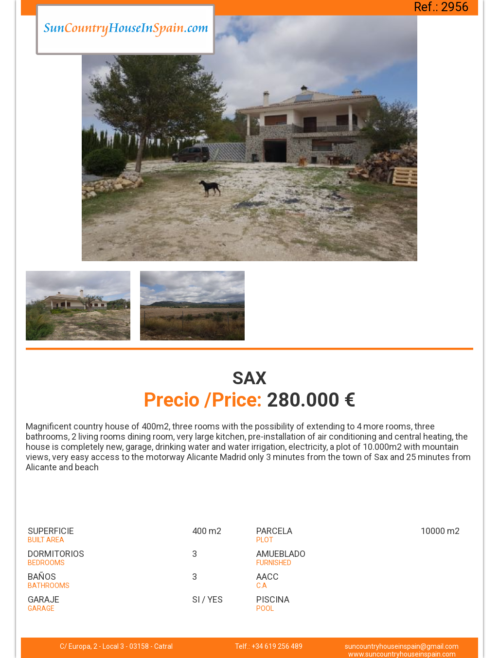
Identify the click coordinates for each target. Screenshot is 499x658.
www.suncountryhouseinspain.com (402, 654)
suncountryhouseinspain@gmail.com (402, 646)
